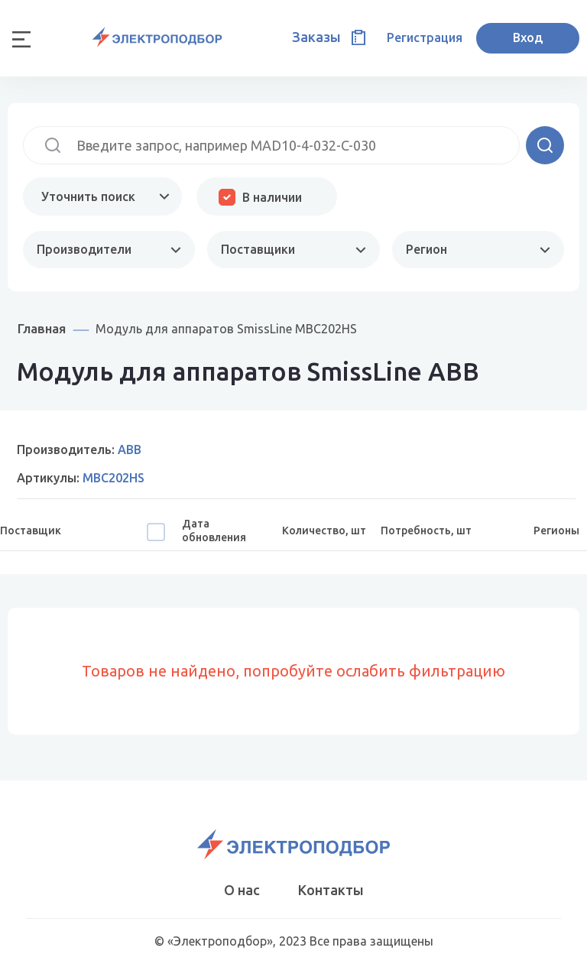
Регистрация (424, 37)
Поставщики (258, 249)
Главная (42, 328)
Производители (84, 249)
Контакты (331, 889)
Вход (528, 37)
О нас (242, 889)
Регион (426, 249)
